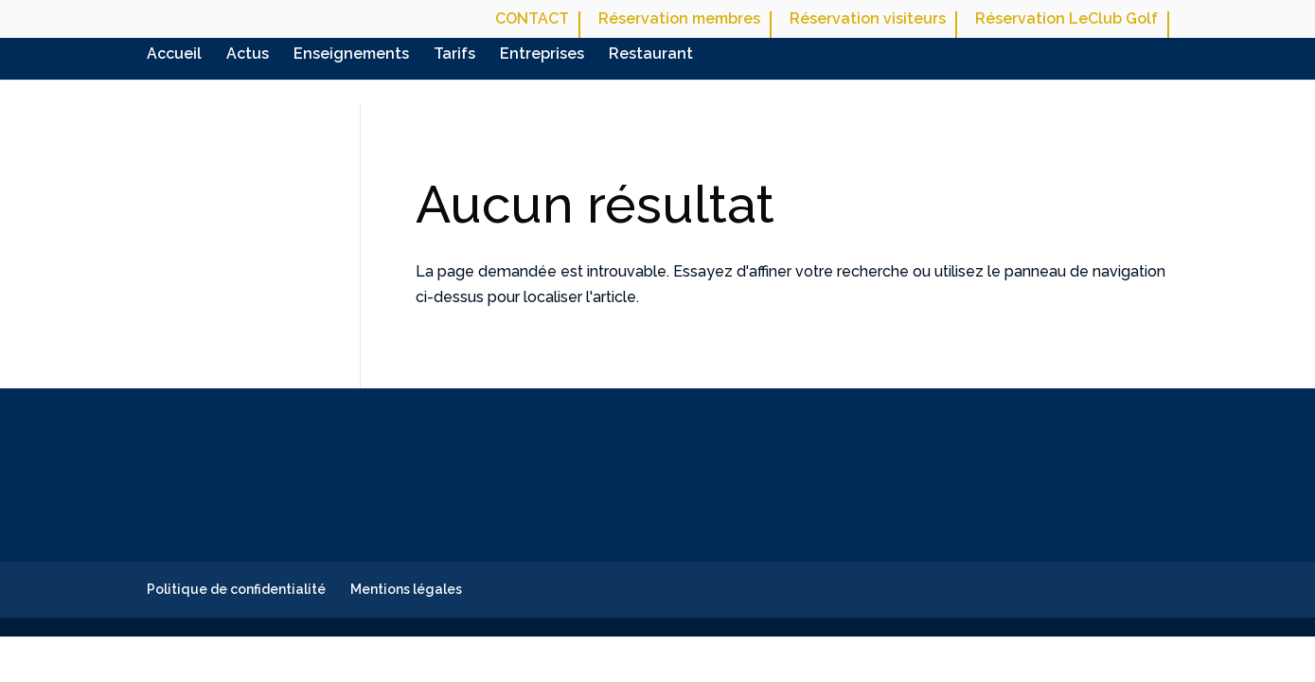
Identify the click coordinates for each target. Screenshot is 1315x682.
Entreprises (542, 55)
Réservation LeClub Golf (1066, 19)
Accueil (174, 55)
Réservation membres (679, 19)
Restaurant (651, 55)
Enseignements (351, 55)
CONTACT (532, 19)
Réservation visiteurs (868, 19)
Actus (247, 55)
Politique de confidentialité (236, 589)
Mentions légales (406, 589)
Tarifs (454, 55)
